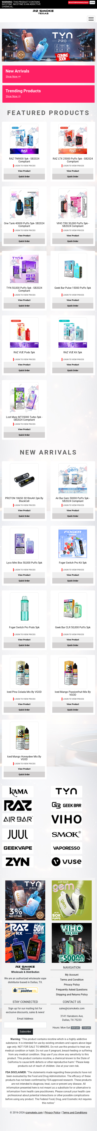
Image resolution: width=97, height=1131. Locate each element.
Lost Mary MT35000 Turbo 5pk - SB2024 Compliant (24, 418)
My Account (71, 974)
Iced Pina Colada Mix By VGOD (24, 691)
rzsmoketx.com (34, 1112)
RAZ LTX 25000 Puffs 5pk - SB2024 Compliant (73, 160)
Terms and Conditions (74, 1112)
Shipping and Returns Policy (72, 994)
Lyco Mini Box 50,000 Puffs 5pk (24, 562)
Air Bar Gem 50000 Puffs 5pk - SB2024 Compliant (73, 500)
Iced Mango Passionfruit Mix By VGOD (73, 693)
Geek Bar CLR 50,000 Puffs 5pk (72, 627)
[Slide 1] (48, 59)
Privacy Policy (72, 984)
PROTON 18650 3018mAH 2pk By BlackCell (24, 500)
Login (92, 2)
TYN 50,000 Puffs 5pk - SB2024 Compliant (24, 289)
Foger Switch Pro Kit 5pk (73, 562)
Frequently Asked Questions (71, 989)
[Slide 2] (54, 59)
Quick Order (24, 176)
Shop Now (13, 76)
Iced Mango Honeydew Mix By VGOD (24, 758)
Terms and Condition (72, 979)
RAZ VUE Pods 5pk (24, 352)
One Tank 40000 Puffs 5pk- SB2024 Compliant (24, 225)
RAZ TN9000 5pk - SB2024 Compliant (24, 160)
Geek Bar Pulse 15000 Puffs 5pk (72, 287)
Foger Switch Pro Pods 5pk (24, 627)
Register (78, 2)
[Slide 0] (42, 59)
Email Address (25, 1018)
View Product (24, 171)
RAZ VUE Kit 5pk (72, 352)
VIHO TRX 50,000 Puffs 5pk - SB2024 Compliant (73, 225)
